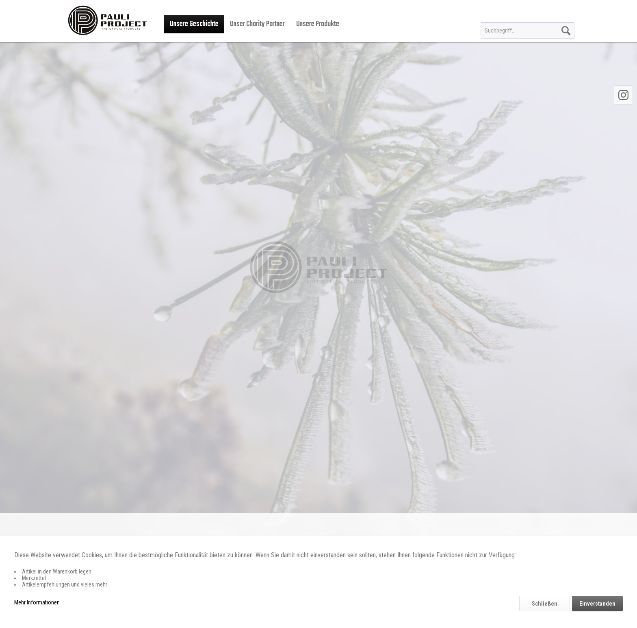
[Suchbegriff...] (527, 30)
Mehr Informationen (37, 602)
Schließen (544, 603)
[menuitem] (527, 30)
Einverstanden (597, 603)
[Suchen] (565, 30)
